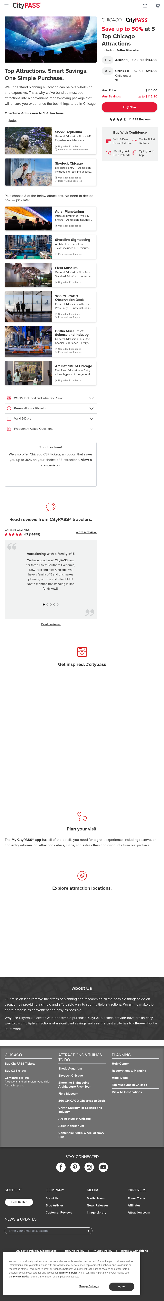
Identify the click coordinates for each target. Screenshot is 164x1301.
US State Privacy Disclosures (36, 1251)
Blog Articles (55, 1205)
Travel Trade (136, 1198)
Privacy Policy (102, 1251)
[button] (51, 140)
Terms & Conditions (134, 1251)
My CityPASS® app (26, 840)
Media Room (96, 1198)
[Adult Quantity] (107, 60)
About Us (52, 1198)
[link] (22, 534)
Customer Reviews (59, 1213)
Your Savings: (111, 96)
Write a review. (86, 532)
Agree (121, 1286)
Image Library (96, 1213)
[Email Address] (48, 1230)
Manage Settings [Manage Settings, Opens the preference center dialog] (89, 1286)
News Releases (98, 1205)
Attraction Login (139, 1213)
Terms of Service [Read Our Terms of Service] (68, 1272)
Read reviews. (51, 624)
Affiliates (134, 1205)
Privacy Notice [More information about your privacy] (21, 1276)
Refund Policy (74, 1251)
